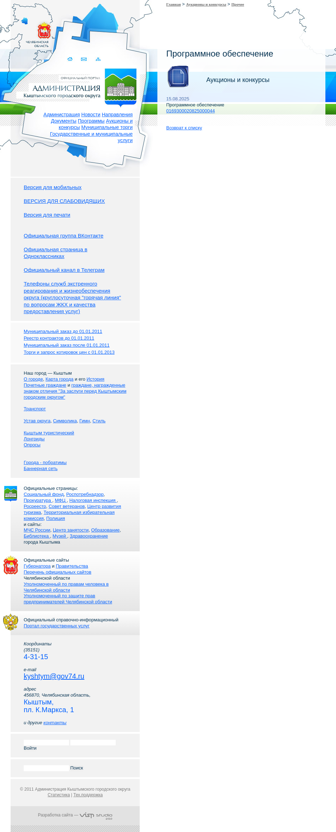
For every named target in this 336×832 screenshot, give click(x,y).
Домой (70, 59)
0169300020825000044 (190, 110)
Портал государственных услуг (56, 625)
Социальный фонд (44, 494)
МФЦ (61, 500)
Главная (173, 4)
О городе (33, 379)
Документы (63, 121)
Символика (65, 420)
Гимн (84, 420)
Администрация (62, 114)
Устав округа (37, 420)
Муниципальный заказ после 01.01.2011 (67, 345)
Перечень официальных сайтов (57, 572)
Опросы (32, 444)
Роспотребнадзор (85, 494)
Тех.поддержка (88, 794)
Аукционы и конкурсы (206, 4)
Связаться (84, 59)
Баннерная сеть (41, 468)
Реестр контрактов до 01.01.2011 (59, 338)
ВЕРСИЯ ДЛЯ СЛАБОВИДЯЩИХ (64, 201)
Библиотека (37, 536)
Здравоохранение (89, 536)
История (95, 379)
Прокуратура (38, 500)
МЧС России (37, 530)
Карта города (60, 379)
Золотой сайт (19, 31)
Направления (117, 114)
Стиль (98, 420)
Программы (91, 121)
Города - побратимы (45, 462)
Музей (60, 536)
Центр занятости (70, 530)
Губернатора (37, 566)
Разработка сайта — (75, 815)
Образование (105, 530)
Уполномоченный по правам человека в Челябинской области (66, 587)
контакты (55, 722)
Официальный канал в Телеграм (64, 270)
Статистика (59, 794)
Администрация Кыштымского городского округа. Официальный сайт (79, 86)
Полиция (55, 518)
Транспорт (35, 408)
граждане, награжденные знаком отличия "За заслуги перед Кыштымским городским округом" (75, 391)
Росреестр (35, 506)
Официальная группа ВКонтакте (63, 236)
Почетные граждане (45, 385)
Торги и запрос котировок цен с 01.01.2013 (69, 352)
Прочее (237, 4)
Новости (90, 114)
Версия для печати (47, 215)
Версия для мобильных (52, 187)
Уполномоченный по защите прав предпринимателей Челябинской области (68, 598)
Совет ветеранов (66, 506)
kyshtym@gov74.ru (54, 676)
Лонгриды (34, 438)
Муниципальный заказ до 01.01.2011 (63, 331)
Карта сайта (98, 59)
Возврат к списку (184, 127)
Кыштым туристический (49, 432)
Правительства (72, 566)
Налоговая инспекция (93, 500)
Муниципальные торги (107, 127)
